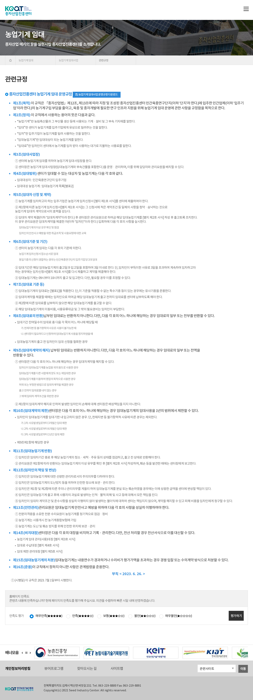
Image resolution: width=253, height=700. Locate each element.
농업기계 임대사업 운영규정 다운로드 (96, 94)
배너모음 (12, 652)
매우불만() (178, 616)
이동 (243, 669)
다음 (30, 653)
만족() (82, 616)
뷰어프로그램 (53, 668)
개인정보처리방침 (17, 668)
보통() (113, 616)
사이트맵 (116, 668)
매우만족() (49, 616)
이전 (22, 653)
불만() (144, 616)
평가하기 (236, 616)
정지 (27, 653)
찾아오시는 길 (87, 668)
